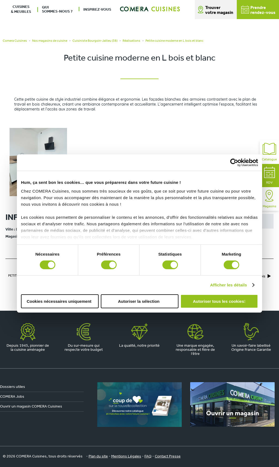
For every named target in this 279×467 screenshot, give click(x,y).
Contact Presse (168, 456)
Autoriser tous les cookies (218, 301)
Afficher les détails (228, 285)
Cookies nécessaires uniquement (59, 301)
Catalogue (269, 152)
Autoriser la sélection (139, 301)
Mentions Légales (126, 456)
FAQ (147, 456)
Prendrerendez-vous (258, 10)
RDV (269, 175)
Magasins (269, 199)
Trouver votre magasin (219, 10)
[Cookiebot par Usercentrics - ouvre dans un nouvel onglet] (234, 162)
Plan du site (98, 456)
